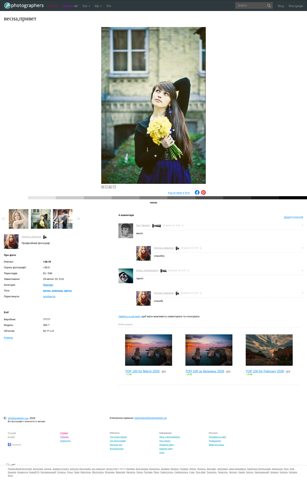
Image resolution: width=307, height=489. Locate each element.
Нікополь (130, 472)
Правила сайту (166, 445)
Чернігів (283, 472)
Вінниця (175, 469)
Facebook (14, 445)
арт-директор (98, 469)
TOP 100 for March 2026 (142, 371)
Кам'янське (277, 469)
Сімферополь (181, 472)
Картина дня (116, 445)
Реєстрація (296, 6)
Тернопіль (212, 472)
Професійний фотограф (20, 469)
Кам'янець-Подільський (258, 469)
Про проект (165, 441)
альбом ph (49, 296)
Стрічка (52, 6)
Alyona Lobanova (31, 236)
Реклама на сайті (217, 437)
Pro (109, 6)
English (11, 437)
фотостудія (111, 469)
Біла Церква (142, 469)
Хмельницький (261, 472)
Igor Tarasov (143, 225)
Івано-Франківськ (237, 469)
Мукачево (110, 472)
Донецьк (201, 469)
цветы (68, 290)
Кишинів (12, 472)
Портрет (48, 284)
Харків (241, 472)
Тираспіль (223, 472)
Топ (86, 6)
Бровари (165, 469)
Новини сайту (166, 448)
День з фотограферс (169, 437)
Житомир (211, 469)
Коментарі (65, 441)
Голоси (8, 337)
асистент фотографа (80, 469)
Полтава (148, 472)
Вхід (281, 6)
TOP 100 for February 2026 (265, 371)
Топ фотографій (118, 441)
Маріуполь (85, 472)
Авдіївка (130, 469)
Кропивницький (48, 472)
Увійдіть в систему (129, 316)
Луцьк (70, 472)
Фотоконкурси (117, 448)
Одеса (139, 472)
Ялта (10, 475)
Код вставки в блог (179, 192)
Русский (12, 433)
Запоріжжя (222, 469)
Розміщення (215, 441)
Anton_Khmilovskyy (147, 270)
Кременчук (22, 472)
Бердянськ (154, 469)
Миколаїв (120, 472)
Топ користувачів (118, 437)
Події (161, 452)
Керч (286, 469)
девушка (57, 290)
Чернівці (293, 472)
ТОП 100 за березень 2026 (204, 371)
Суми (191, 472)
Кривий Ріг (34, 472)
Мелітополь (98, 472)
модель (48, 469)
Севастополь (166, 472)
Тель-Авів (200, 472)
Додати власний (293, 217)
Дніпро (192, 469)
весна (46, 290)
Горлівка (184, 469)
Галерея (70, 6)
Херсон (249, 472)
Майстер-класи (216, 445)
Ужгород (233, 472)
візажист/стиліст (61, 469)
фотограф (38, 469)
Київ (292, 469)
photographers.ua (18, 418)
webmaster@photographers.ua (150, 418)
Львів (76, 472)
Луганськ (61, 472)
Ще (98, 6)
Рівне (156, 472)
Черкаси (274, 472)
